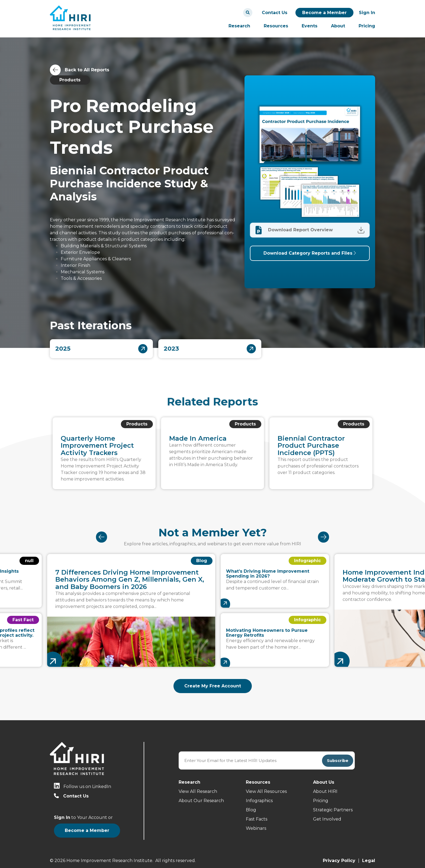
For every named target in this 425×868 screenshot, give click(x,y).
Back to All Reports (87, 69)
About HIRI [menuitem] (325, 791)
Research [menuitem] (239, 25)
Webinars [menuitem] (256, 828)
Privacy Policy (339, 857)
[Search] (247, 12)
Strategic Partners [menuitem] (333, 809)
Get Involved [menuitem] (327, 819)
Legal (368, 857)
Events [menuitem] (309, 25)
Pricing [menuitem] (367, 25)
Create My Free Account (212, 685)
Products (70, 79)
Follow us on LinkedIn (87, 786)
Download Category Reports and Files (309, 253)
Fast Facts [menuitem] (256, 819)
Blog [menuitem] (251, 809)
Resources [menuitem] (276, 25)
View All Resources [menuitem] (266, 791)
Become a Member (324, 12)
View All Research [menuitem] (198, 791)
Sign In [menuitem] (367, 12)
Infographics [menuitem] (259, 800)
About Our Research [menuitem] (201, 800)
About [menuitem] (338, 25)
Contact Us (274, 12)
